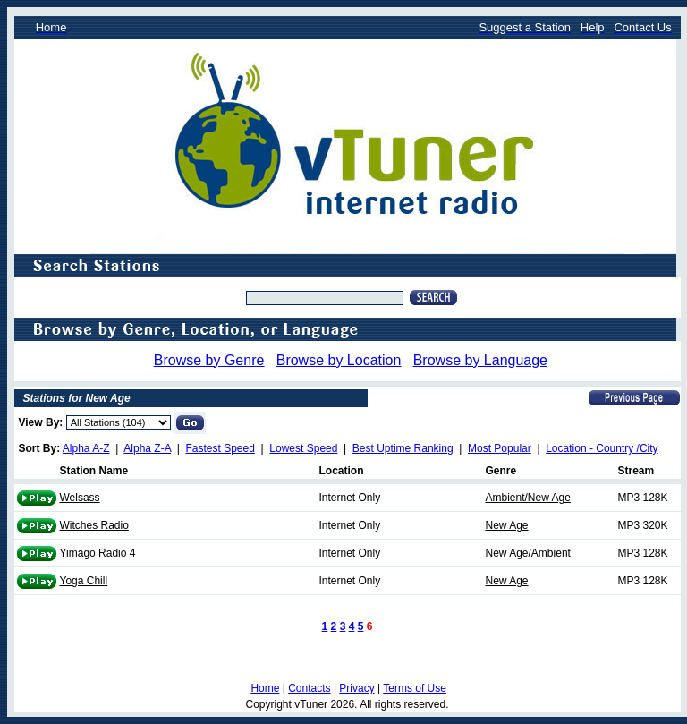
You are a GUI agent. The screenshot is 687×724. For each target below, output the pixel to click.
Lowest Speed (303, 448)
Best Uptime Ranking (403, 448)
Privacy (356, 688)
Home (264, 688)
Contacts (309, 688)
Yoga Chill (84, 581)
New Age (507, 525)
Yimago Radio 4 (98, 553)
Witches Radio (94, 525)
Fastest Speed (220, 448)
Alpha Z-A (147, 448)
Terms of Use (414, 688)
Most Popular (499, 448)
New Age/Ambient (528, 553)
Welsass (80, 497)
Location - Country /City (601, 448)
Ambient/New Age (528, 497)
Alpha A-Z (86, 448)
